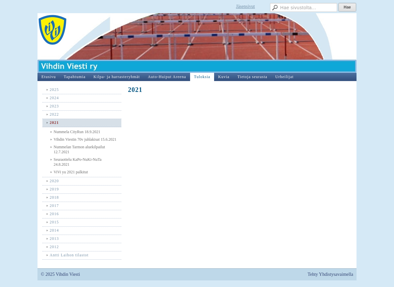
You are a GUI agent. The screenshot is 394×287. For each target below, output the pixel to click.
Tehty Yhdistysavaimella (330, 274)
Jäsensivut (245, 6)
